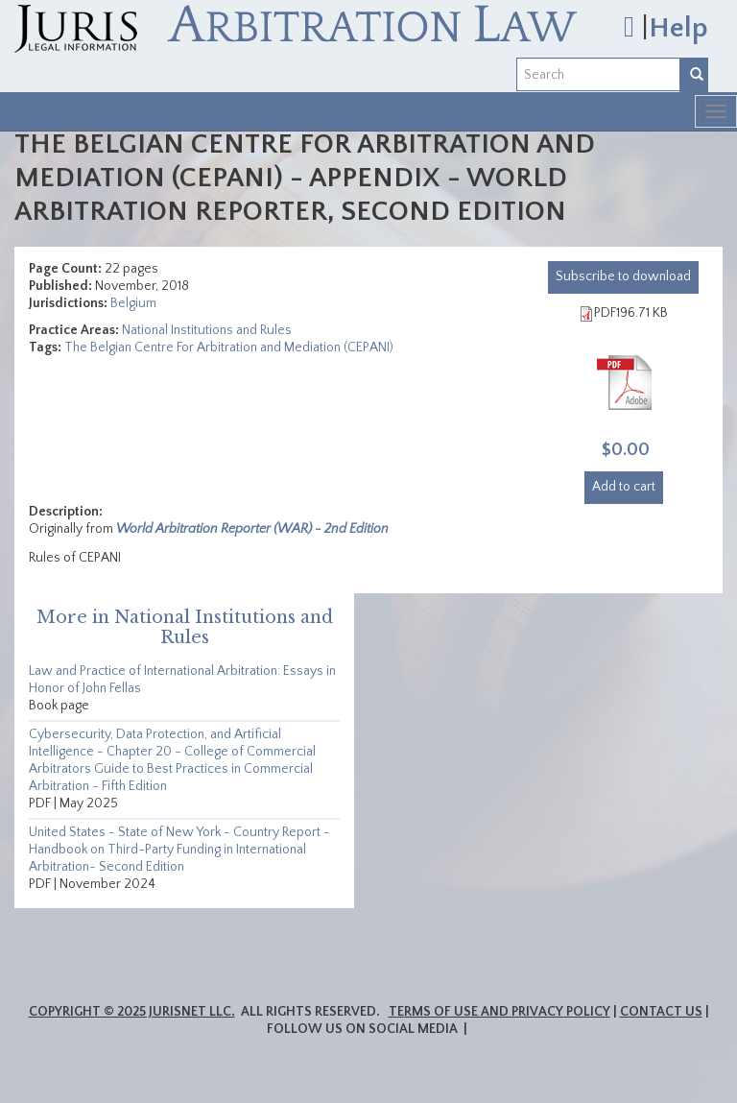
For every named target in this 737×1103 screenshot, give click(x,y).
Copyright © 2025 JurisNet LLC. (132, 1011)
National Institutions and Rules (207, 330)
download (623, 276)
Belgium (133, 303)
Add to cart (623, 486)
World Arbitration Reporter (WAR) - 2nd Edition (252, 529)
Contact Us (661, 1011)
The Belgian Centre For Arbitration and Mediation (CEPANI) (228, 347)
